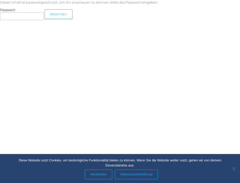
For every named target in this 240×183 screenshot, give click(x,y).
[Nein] (233, 168)
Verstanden (98, 174)
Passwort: (22, 14)
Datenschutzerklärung (136, 174)
